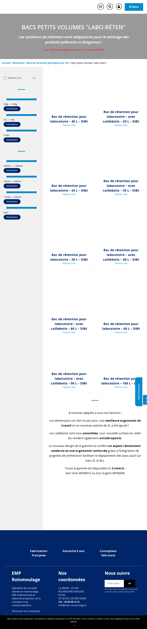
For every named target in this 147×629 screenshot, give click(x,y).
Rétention (18, 62)
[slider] (4, 99)
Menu (134, 6)
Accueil (6, 62)
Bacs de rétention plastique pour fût (48, 62)
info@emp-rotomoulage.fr (72, 605)
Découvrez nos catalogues (26, 611)
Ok (74, 625)
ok (129, 583)
